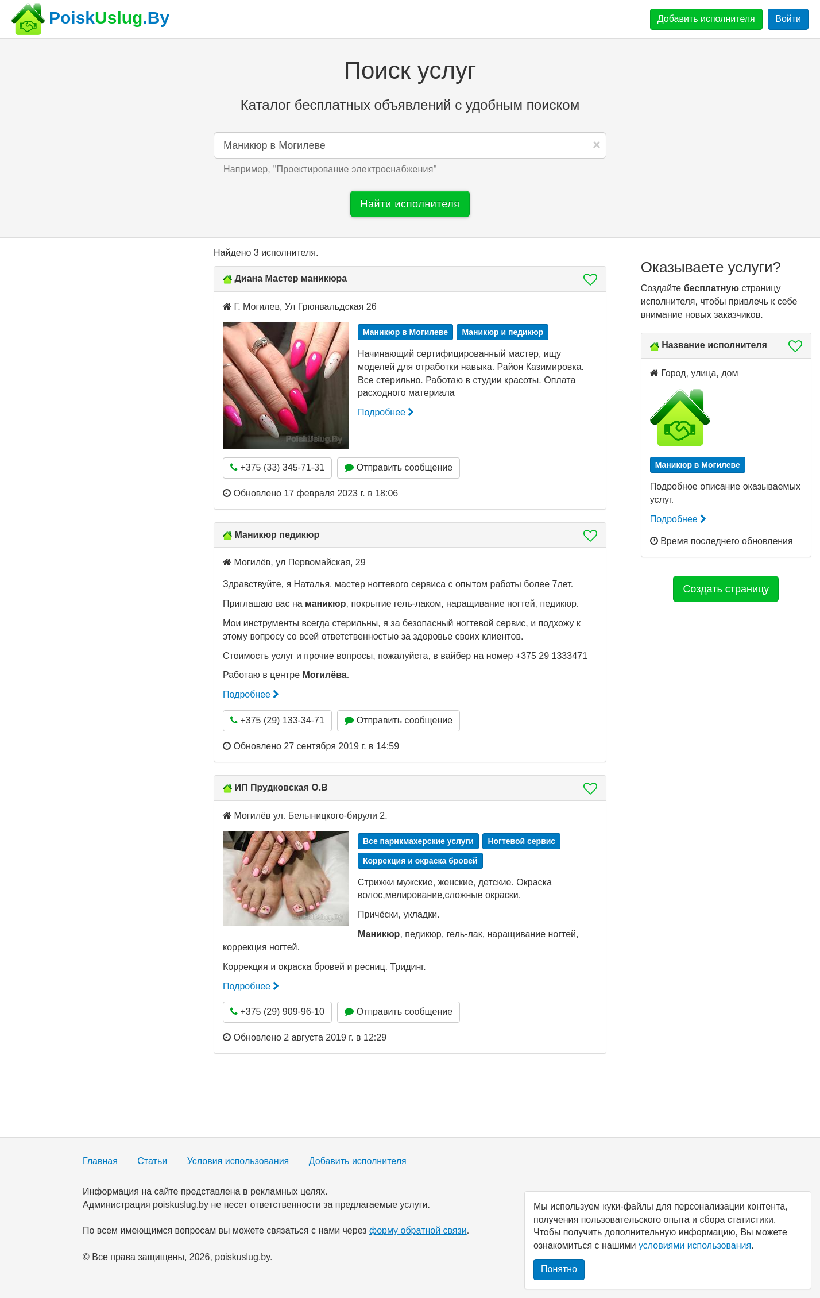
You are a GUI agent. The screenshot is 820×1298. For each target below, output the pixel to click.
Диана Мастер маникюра (290, 278)
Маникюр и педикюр (502, 332)
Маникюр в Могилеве (405, 332)
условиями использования (695, 1245)
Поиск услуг (410, 70)
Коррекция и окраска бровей (420, 860)
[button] (587, 279)
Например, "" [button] (330, 169)
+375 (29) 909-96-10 (277, 1011)
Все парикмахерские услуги (418, 841)
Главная (100, 1161)
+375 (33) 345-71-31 (277, 467)
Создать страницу (726, 589)
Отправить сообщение (398, 467)
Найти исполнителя (409, 204)
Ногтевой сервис (521, 841)
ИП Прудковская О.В (280, 787)
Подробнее (386, 412)
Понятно (559, 1269)
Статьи (152, 1161)
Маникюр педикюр (276, 535)
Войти (788, 19)
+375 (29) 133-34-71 (277, 720)
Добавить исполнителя (706, 19)
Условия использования (238, 1161)
